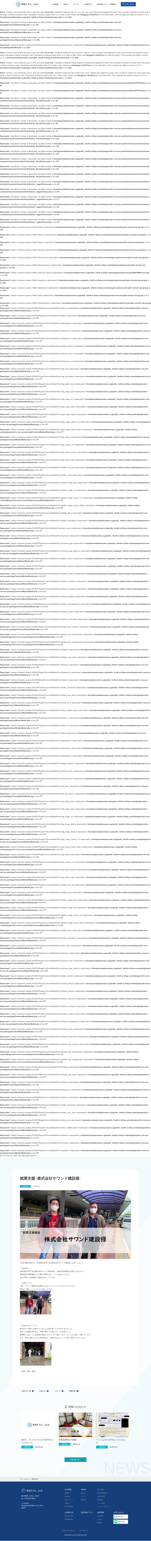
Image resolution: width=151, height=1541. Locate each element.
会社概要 (67, 1496)
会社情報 (55, 4)
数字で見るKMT (69, 1507)
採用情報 (113, 4)
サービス (76, 4)
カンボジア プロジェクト (104, 1507)
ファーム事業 (101, 1503)
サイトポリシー (83, 1531)
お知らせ (44, 1391)
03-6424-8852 (30, 1499)
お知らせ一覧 (26, 1391)
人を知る (99, 1519)
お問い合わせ (129, 4)
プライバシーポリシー (69, 1531)
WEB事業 (100, 1500)
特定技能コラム (102, 4)
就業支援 (26, 1186)
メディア (60, 1391)
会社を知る (100, 1516)
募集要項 (99, 1523)
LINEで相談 (122, 1522)
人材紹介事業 (101, 1496)
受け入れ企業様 (69, 1516)
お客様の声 (88, 4)
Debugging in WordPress (89, 15)
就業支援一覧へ (75, 1460)
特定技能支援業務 (102, 1493)
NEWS (65, 4)
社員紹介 (67, 1503)
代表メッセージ (69, 1500)
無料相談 (121, 1517)
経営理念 (67, 1493)
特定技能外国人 (69, 1519)
